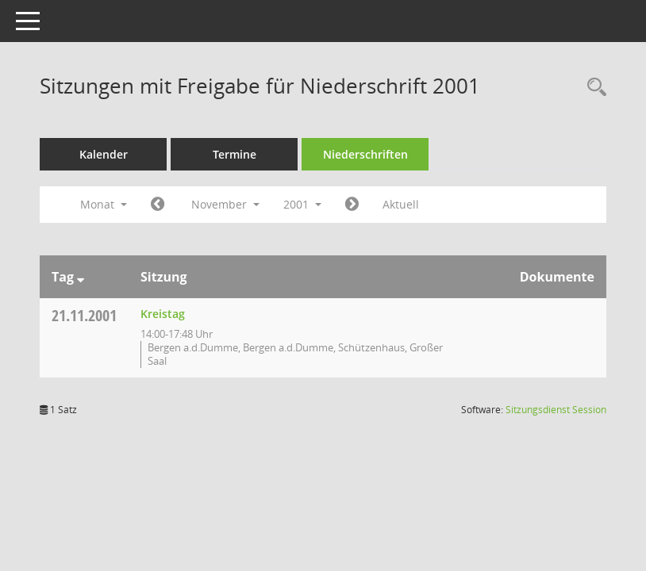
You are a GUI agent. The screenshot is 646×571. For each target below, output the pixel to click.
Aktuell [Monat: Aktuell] (401, 204)
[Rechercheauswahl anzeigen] (592, 88)
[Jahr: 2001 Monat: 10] (157, 204)
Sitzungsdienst (556, 409)
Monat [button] (103, 204)
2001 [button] (302, 204)
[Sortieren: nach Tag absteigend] (80, 277)
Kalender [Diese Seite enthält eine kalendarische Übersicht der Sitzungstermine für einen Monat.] (103, 154)
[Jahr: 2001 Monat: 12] (352, 204)
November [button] (225, 204)
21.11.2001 (84, 315)
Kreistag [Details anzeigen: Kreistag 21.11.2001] (162, 313)
